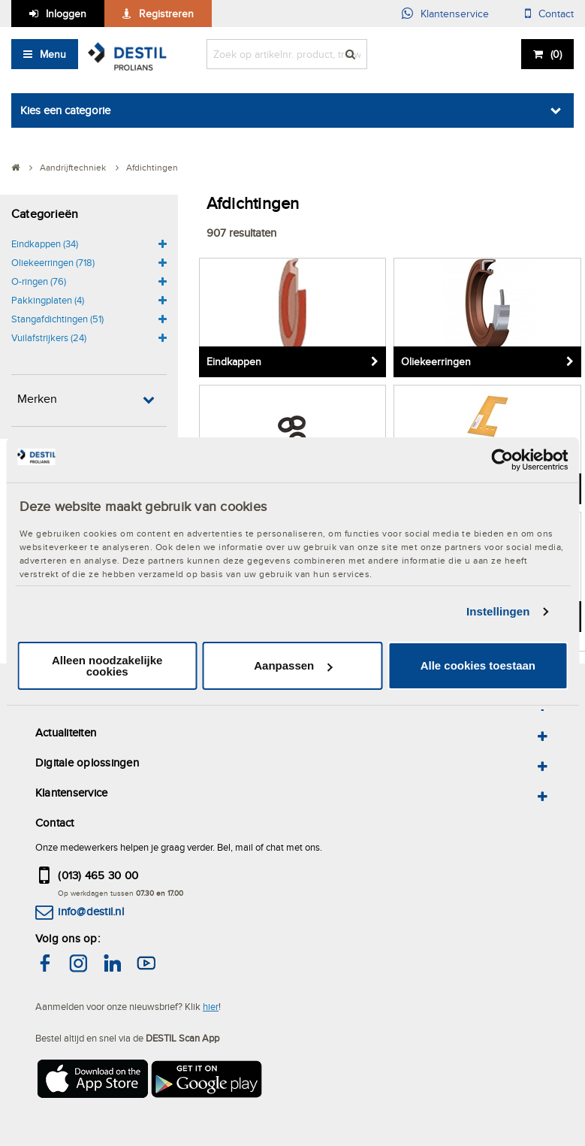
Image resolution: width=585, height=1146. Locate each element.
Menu (53, 54)
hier (211, 1006)
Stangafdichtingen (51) (57, 318)
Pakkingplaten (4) (47, 300)
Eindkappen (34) (44, 243)
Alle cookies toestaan (478, 665)
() (556, 54)
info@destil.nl (90, 911)
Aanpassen (293, 665)
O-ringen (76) (38, 281)
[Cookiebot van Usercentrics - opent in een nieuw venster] (502, 459)
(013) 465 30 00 (98, 875)
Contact (556, 13)
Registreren (166, 13)
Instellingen (498, 611)
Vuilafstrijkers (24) (48, 337)
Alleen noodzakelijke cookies (107, 666)
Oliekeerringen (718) (53, 262)
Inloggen (66, 13)
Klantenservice (455, 13)
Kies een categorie (65, 110)
